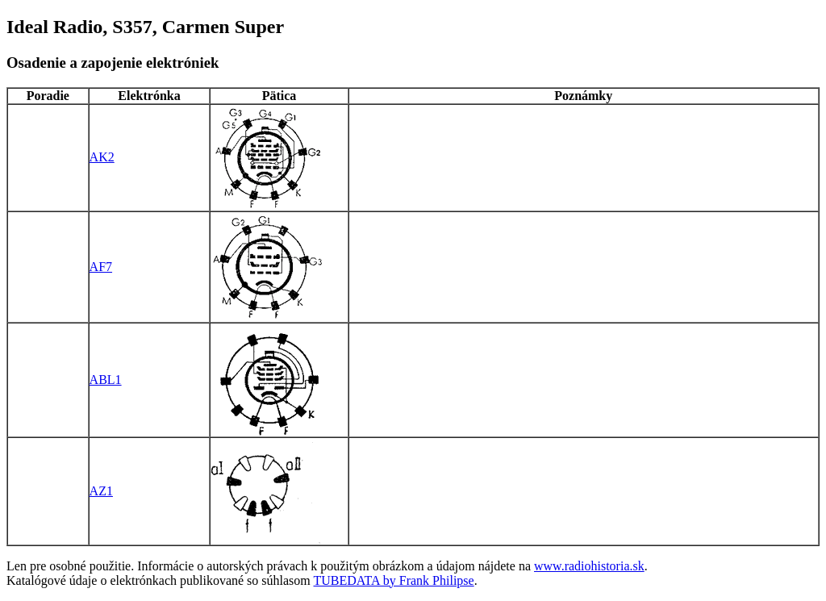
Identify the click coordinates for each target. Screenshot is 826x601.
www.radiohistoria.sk (589, 566)
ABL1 (106, 379)
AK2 (102, 157)
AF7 (101, 266)
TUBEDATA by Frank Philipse (394, 580)
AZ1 (101, 491)
